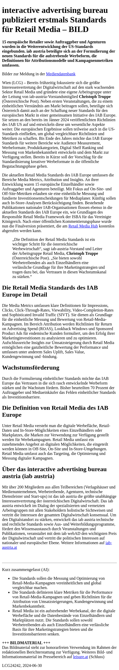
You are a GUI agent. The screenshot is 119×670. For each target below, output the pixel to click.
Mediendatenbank (61, 74)
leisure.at (80, 657)
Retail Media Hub (83, 226)
